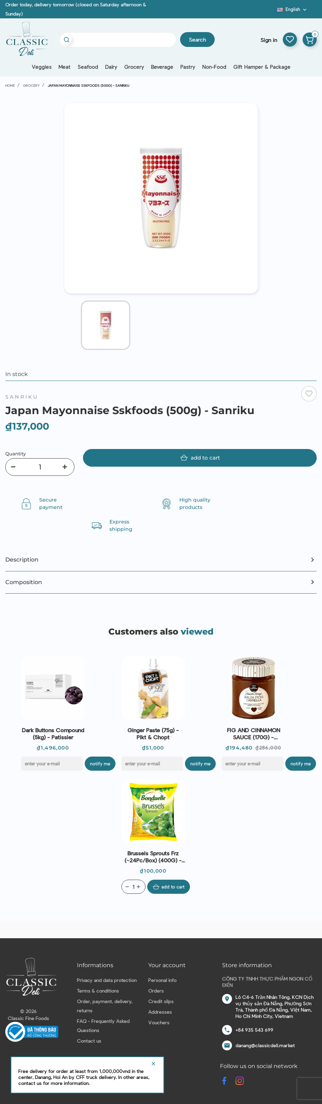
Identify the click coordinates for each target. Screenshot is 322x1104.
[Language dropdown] (292, 9)
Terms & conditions (98, 991)
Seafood (88, 66)
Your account (167, 965)
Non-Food (214, 66)
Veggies (42, 66)
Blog (273, 11)
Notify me (100, 763)
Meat (65, 66)
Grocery (134, 66)
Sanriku (21, 397)
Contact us (89, 1041)
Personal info (162, 980)
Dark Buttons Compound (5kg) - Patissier (53, 733)
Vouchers (158, 1022)
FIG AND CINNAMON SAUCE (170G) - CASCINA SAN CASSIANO (253, 734)
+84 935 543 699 (254, 1030)
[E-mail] (52, 764)
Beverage (162, 66)
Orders (156, 991)
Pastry (187, 66)
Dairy (111, 66)
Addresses (160, 1012)
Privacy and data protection (107, 980)
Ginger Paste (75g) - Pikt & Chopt (153, 733)
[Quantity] (39, 467)
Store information (247, 965)
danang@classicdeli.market (265, 1045)
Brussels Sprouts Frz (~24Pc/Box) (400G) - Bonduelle (153, 857)
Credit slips (161, 1001)
